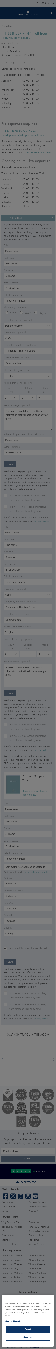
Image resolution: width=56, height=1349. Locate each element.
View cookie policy (13, 1321)
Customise (28, 1337)
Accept (28, 1329)
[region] (28, 1321)
